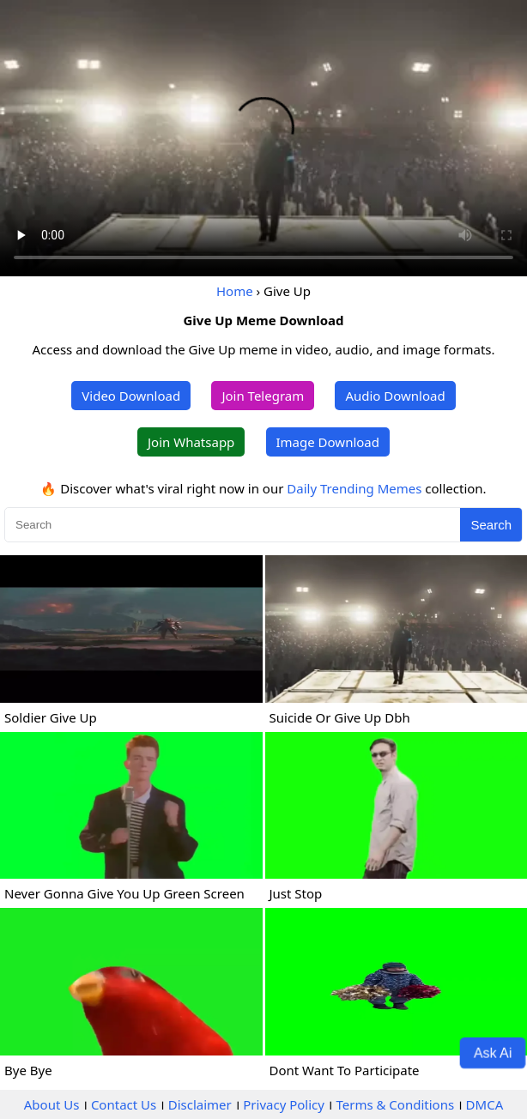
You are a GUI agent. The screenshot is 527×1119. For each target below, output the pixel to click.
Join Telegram (262, 395)
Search (491, 524)
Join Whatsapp (191, 442)
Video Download (131, 395)
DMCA (485, 1104)
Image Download (327, 442)
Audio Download (395, 395)
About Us (52, 1104)
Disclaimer (200, 1104)
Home (234, 290)
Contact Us (123, 1104)
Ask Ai (493, 1052)
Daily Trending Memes (354, 488)
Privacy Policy (283, 1104)
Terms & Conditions (395, 1104)
